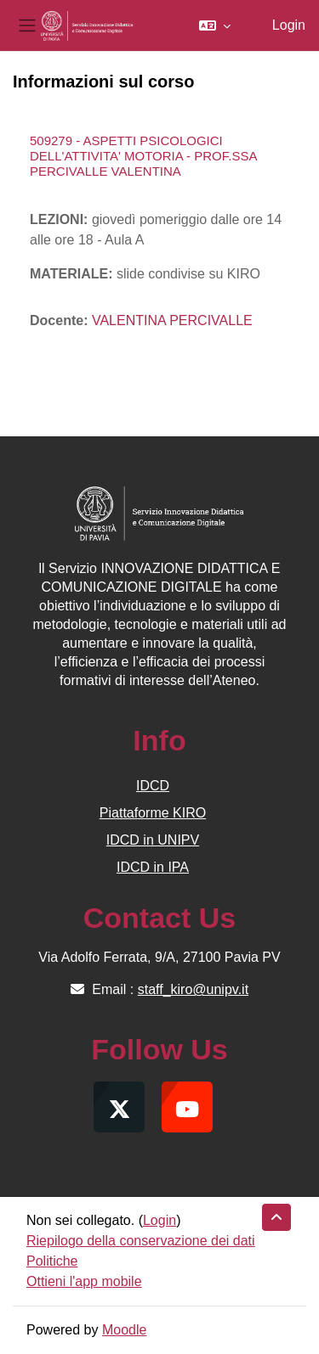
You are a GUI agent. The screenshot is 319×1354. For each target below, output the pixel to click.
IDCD (152, 785)
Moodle (124, 1330)
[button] (215, 25)
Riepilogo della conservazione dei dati (140, 1240)
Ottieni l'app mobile (84, 1281)
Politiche (51, 1261)
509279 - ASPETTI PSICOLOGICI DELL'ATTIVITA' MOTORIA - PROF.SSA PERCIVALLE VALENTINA (143, 155)
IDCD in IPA (153, 867)
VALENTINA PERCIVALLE (172, 320)
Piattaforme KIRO (153, 813)
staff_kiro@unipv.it (193, 989)
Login (288, 25)
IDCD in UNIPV (152, 840)
